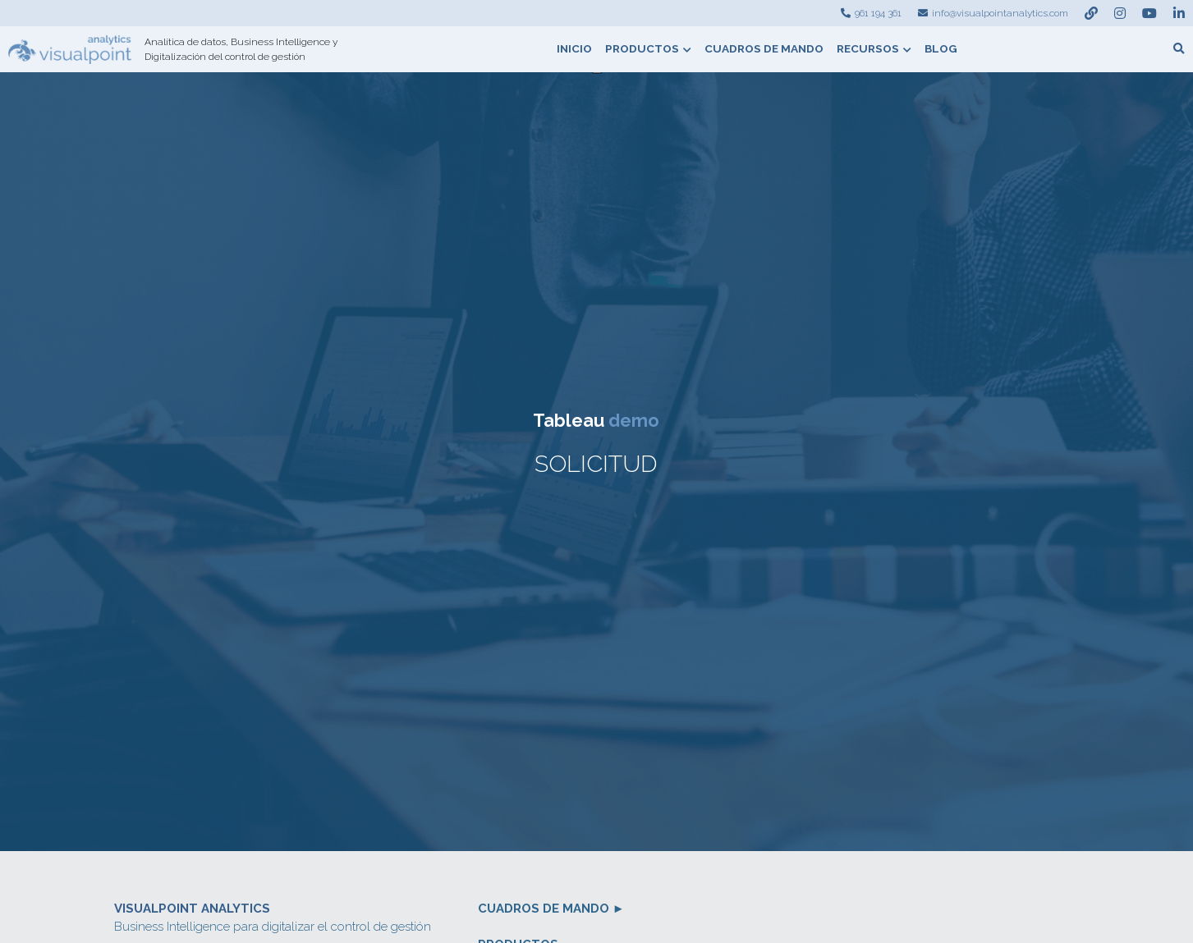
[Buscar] (1179, 49)
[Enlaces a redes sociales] (1091, 13)
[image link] (69, 48)
